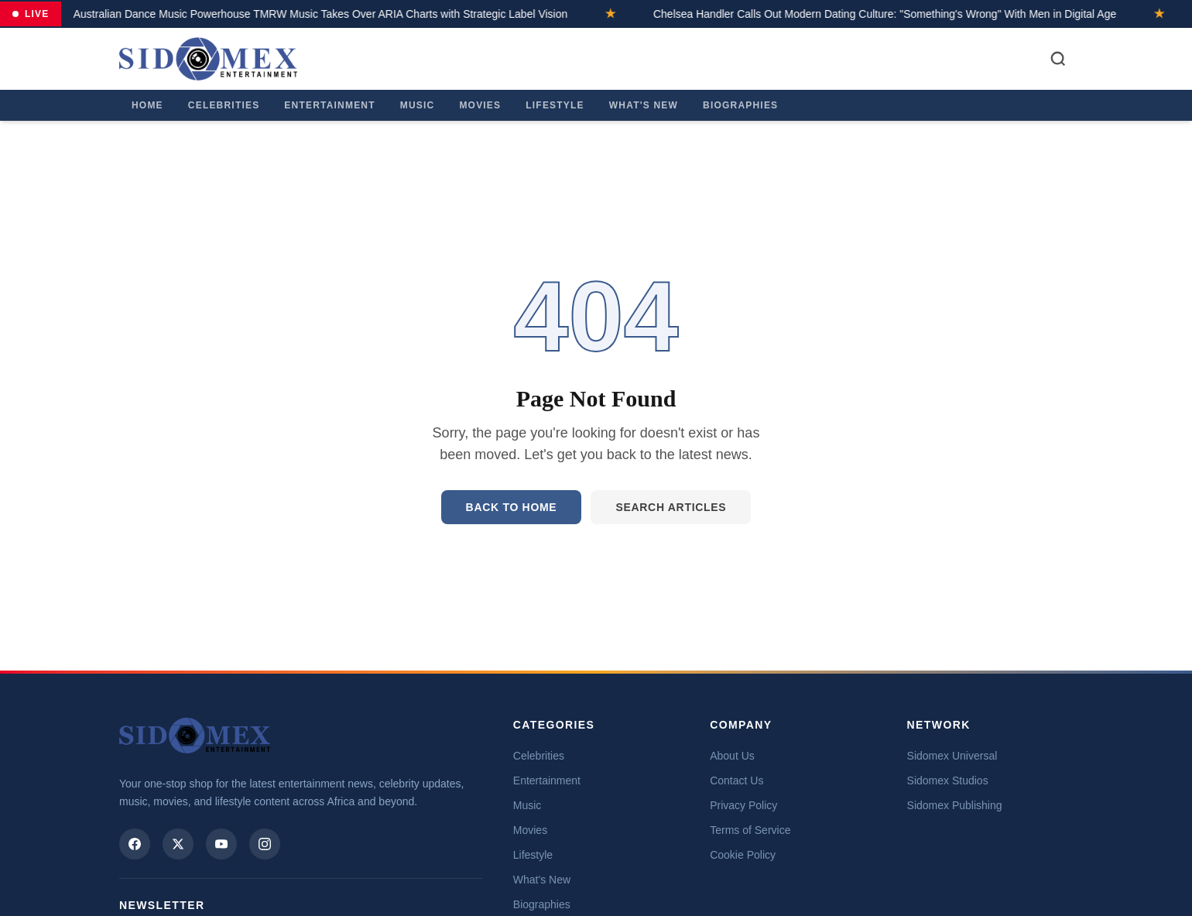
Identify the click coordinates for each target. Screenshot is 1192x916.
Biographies (740, 105)
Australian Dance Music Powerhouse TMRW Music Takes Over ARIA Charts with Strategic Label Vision (296, 14)
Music (417, 105)
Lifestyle (555, 105)
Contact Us (736, 780)
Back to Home (511, 507)
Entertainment (329, 105)
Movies (480, 105)
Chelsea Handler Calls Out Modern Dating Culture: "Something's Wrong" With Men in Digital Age (860, 14)
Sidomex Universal (952, 756)
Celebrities (224, 105)
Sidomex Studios (947, 780)
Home (147, 105)
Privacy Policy (743, 805)
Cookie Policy (743, 855)
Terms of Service (750, 830)
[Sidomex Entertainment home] (194, 735)
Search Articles (670, 507)
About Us (732, 756)
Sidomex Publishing (954, 805)
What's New (643, 105)
